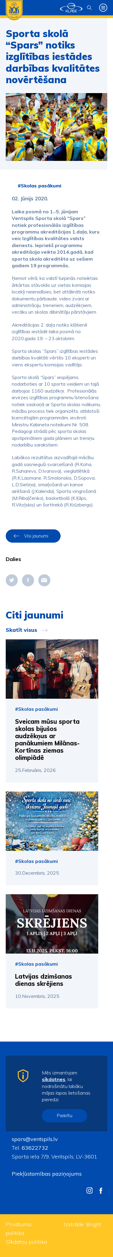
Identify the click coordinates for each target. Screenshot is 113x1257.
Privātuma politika (18, 1229)
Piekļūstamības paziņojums (47, 1173)
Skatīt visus (21, 630)
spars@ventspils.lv (35, 1139)
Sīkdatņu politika (26, 1241)
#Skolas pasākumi (39, 186)
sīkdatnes (53, 1079)
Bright (93, 1224)
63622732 (34, 1147)
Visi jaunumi (36, 536)
